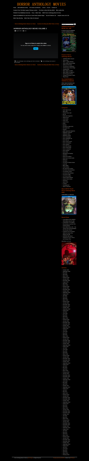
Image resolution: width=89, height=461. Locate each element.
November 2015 (66, 412)
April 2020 (65, 352)
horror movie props (67, 147)
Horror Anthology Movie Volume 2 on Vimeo (25, 23)
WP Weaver (72, 457)
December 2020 (66, 340)
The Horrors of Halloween (68, 66)
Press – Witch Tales (36, 12)
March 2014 (65, 435)
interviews (65, 161)
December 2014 (66, 423)
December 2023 (66, 289)
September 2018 (66, 379)
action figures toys (67, 109)
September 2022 (66, 309)
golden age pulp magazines (69, 131)
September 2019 (66, 363)
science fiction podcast (68, 177)
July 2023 (65, 295)
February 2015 (66, 420)
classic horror (66, 117)
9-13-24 (48, 7)
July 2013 (65, 447)
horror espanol (66, 144)
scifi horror (65, 180)
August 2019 (65, 364)
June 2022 (65, 313)
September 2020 (66, 345)
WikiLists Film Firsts (67, 64)
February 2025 (66, 277)
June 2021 (65, 331)
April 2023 (65, 298)
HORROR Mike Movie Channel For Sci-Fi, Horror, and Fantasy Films (69, 238)
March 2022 (65, 318)
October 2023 (66, 291)
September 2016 (66, 402)
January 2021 (66, 339)
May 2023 (65, 297)
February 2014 (66, 436)
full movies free (66, 127)
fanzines (65, 124)
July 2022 (65, 312)
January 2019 (66, 373)
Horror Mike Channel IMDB (69, 63)
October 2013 (66, 442)
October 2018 (66, 378)
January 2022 (66, 321)
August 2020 (65, 346)
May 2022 (65, 315)
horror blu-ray (66, 140)
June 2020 (65, 349)
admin (25, 30)
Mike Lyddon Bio (60, 10)
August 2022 (65, 310)
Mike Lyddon (65, 165)
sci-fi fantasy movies (67, 171)
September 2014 (66, 427)
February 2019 (66, 372)
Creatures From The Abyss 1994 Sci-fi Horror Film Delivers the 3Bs (69, 233)
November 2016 (66, 399)
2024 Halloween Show (23, 7)
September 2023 (66, 292)
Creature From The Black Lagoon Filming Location (25, 10)
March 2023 (65, 300)
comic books (65, 119)
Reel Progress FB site (68, 73)
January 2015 (66, 421)
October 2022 (66, 307)
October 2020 (66, 343)
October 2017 (66, 385)
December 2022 (66, 304)
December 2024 (66, 280)
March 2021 (65, 336)
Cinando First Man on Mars (69, 75)
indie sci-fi (65, 159)
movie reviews (66, 167)
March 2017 (65, 393)
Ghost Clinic (65, 60)
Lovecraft (65, 164)
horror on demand (36, 61)
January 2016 (66, 409)
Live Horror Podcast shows (69, 162)
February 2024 (66, 286)
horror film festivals (67, 146)
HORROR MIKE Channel (68, 58)
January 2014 (66, 438)
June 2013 (65, 448)
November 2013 (66, 441)
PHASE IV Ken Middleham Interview (21, 12)
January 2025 (66, 279)
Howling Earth (66, 69)
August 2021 (65, 328)
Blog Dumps (65, 76)
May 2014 (65, 432)
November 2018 (66, 376)
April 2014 (65, 433)
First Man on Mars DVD (68, 126)
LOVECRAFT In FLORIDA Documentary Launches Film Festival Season (69, 224)
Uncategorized (66, 185)
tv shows (65, 183)
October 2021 (66, 325)
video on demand (66, 186)
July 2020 (65, 348)
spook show (65, 182)
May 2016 (65, 405)
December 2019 (66, 358)
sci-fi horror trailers (67, 176)
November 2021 (66, 324)
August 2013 (65, 445)
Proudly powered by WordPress (59, 457)
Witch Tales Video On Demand (31, 18)
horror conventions (67, 142)
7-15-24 (43, 7)
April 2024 (65, 283)
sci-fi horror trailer (67, 174)
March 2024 (65, 285)
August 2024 (65, 282)
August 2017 (65, 388)
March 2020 (65, 354)
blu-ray (64, 114)
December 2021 (66, 322)
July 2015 (65, 415)
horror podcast (66, 150)
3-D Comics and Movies (35, 7)
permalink (18, 62)
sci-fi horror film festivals (68, 173)
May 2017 (65, 391)
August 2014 (65, 429)
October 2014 (66, 426)
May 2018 (65, 382)
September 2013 (66, 444)
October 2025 (66, 270)
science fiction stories (67, 179)
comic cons (65, 120)
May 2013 (65, 450)
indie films (65, 155)
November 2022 (66, 306)
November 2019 (66, 360)
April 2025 (65, 274)
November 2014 (66, 424)
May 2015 (65, 417)
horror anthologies (19, 61)
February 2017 (66, 394)
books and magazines (68, 115)
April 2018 (65, 384)
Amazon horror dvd (67, 112)
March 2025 (65, 276)
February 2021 (66, 337)
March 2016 (65, 408)
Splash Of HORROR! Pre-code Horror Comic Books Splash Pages (28, 15)
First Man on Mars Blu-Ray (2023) (47, 10)
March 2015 (65, 418)
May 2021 (65, 333)
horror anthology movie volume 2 (48, 61)
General (64, 129)
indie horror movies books (68, 158)
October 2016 (66, 400)
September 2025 (66, 271)
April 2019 (65, 369)
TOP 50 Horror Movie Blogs (69, 67)
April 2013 (65, 451)
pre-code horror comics (68, 168)
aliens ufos (65, 111)
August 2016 (65, 403)
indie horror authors (67, 156)
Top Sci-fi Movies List (51, 15)
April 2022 (65, 316)
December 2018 (66, 375)
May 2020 (65, 351)
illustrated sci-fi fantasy (68, 153)
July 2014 (65, 430)
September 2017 (66, 387)
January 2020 (66, 357)
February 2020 (66, 355)
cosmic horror (66, 122)
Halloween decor (66, 134)
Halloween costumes (67, 132)
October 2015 (66, 414)
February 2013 (66, 454)
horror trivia (65, 152)
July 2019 (65, 366)
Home (14, 7)
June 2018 (65, 381)
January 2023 (66, 303)
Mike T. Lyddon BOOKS (68, 61)
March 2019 (65, 370)
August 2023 (65, 294)
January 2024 (66, 288)
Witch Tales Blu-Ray (18, 18)
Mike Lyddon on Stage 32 (68, 72)
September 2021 (66, 327)
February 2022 (66, 319)
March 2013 (65, 453)
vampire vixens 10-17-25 (63, 15)
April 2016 (65, 406)
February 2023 (66, 301)
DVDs (64, 123)
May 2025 (65, 273)
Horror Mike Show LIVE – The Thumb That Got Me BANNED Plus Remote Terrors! (69, 228)
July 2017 (65, 390)
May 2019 (65, 367)
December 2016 (66, 397)
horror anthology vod (28, 61)
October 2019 (66, 361)
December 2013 (66, 439)
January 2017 (66, 396)
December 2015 (66, 411)
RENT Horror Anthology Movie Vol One (51, 12)
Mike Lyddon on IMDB (68, 70)
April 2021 (65, 334)
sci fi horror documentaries (69, 170)
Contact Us (54, 7)
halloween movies (67, 135)
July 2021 (65, 330)
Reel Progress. (30, 457)
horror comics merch (67, 141)
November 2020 (66, 342)
